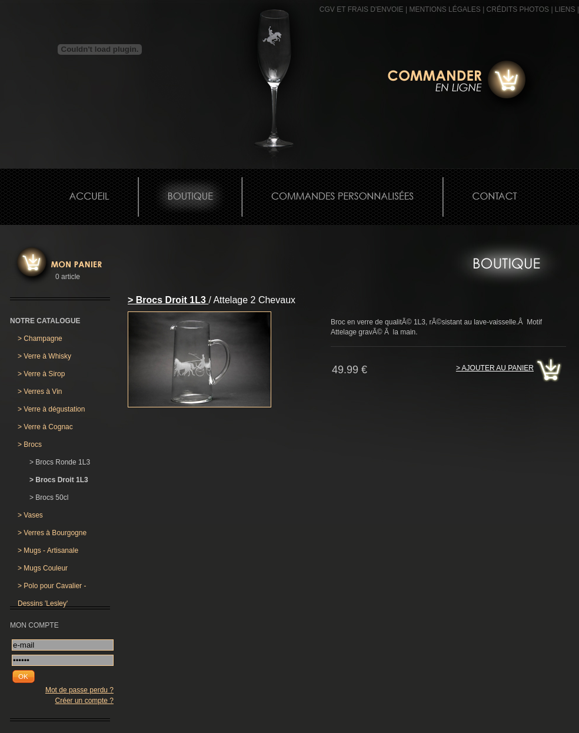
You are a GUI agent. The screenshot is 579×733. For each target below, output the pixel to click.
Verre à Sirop (41, 374)
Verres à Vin (40, 391)
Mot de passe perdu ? (79, 690)
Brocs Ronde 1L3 (59, 462)
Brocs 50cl (48, 497)
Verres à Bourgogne (52, 533)
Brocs (30, 444)
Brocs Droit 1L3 (58, 480)
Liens (565, 9)
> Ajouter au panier (495, 368)
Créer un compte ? (84, 700)
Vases (30, 515)
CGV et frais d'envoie (362, 9)
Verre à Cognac (45, 427)
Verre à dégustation (51, 409)
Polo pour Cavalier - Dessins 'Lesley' (52, 588)
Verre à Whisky (44, 356)
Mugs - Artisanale (48, 550)
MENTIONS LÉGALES (444, 9)
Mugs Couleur (43, 568)
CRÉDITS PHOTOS (518, 9)
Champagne (40, 338)
